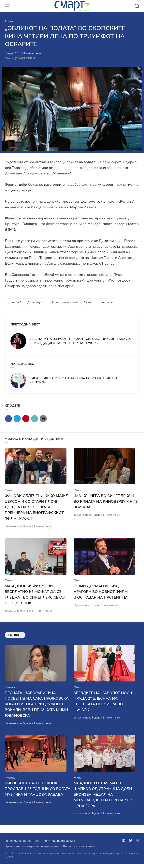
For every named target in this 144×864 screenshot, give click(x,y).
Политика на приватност (22, 841)
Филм (9, 21)
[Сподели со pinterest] (25, 418)
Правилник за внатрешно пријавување (32, 846)
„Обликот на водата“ (64, 302)
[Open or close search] (137, 6)
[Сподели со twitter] (17, 418)
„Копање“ (14, 302)
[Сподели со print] (43, 418)
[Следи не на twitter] (131, 840)
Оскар (88, 302)
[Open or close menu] (8, 6)
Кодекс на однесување (79, 846)
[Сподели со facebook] (8, 418)
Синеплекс (105, 302)
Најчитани (15, 639)
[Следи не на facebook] (124, 840)
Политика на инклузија (59, 841)
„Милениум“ (35, 302)
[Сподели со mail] (34, 418)
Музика (10, 693)
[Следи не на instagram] (137, 840)
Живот (78, 785)
